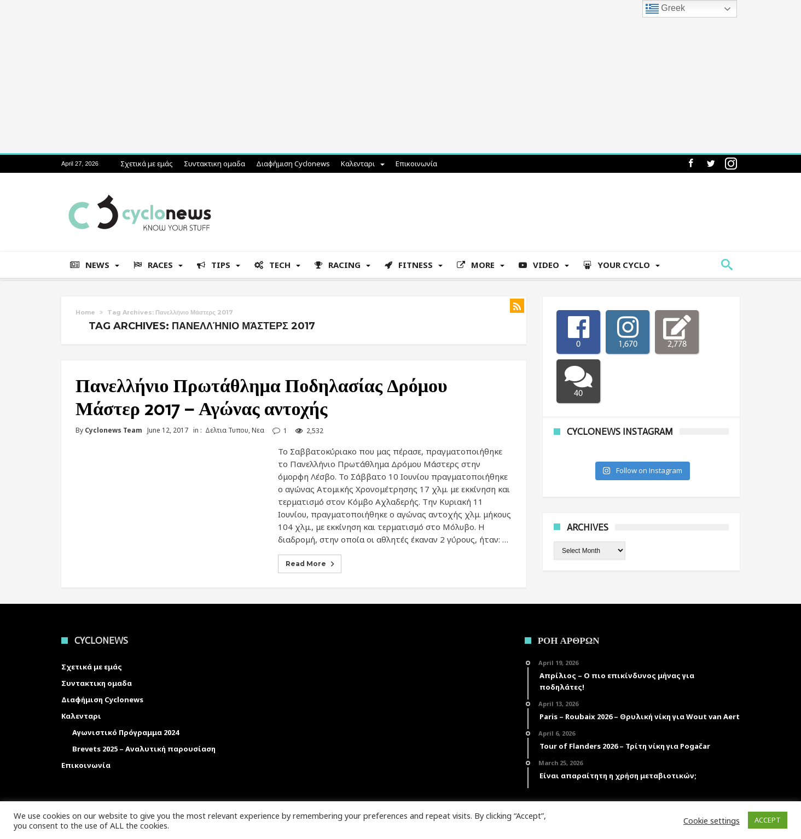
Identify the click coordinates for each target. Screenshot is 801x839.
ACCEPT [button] (767, 820)
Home (85, 312)
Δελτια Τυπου (226, 430)
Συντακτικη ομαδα (214, 163)
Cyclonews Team (113, 430)
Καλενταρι (358, 163)
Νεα (258, 430)
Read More (311, 564)
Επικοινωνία (416, 163)
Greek (665, 8)
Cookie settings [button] (711, 820)
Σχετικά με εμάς (146, 163)
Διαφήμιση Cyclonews (293, 163)
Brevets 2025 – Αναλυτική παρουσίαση (144, 749)
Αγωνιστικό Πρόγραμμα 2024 (125, 732)
